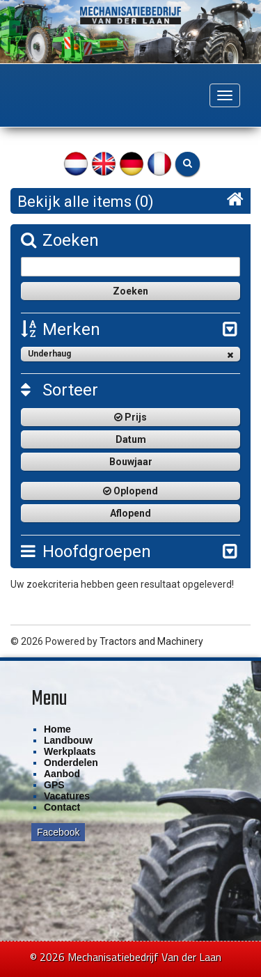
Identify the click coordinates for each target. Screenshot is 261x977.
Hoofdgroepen (86, 551)
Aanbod (62, 773)
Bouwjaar (130, 461)
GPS (54, 784)
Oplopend (130, 491)
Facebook (58, 832)
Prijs (130, 417)
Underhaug (130, 354)
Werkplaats (69, 751)
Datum (131, 439)
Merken (60, 329)
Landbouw (68, 740)
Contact (62, 807)
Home (57, 729)
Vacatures (67, 796)
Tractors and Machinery (151, 641)
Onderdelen (71, 762)
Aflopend (130, 513)
